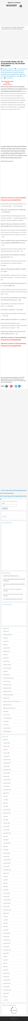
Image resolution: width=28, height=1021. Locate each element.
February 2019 (6, 893)
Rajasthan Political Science (9, 708)
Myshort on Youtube (14, 2)
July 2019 (5, 876)
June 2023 (5, 799)
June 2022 (5, 819)
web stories (6, 724)
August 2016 (6, 993)
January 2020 (6, 856)
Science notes (6, 714)
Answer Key (6, 631)
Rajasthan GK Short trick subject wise (12, 701)
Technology (6, 721)
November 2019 (6, 863)
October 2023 (6, 786)
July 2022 (5, 816)
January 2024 (6, 776)
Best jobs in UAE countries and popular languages (12, 589)
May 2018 (5, 923)
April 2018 (5, 926)
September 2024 (7, 769)
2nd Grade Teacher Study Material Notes (12, 71)
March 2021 (5, 839)
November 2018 (6, 903)
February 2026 (6, 743)
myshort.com (14, 1018)
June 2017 (5, 960)
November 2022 (6, 813)
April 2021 (5, 836)
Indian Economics (7, 664)
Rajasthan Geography (8, 694)
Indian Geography (7, 668)
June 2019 (5, 880)
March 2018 (5, 930)
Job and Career (6, 681)
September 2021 (7, 833)
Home (2, 27)
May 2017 (5, 963)
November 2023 (6, 783)
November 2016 (6, 983)
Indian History (6, 674)
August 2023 (6, 793)
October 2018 (6, 906)
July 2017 (5, 956)
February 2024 (6, 773)
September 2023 (7, 789)
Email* (9, 504)
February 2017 (6, 973)
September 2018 (7, 910)
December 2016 (6, 980)
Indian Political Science (8, 678)
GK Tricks (5, 654)
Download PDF (6, 648)
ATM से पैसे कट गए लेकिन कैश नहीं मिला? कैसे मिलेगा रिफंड (14, 585)
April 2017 (5, 966)
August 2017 (6, 953)
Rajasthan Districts (7, 691)
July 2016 (5, 996)
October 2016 (6, 986)
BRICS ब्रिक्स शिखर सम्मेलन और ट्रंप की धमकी (12, 599)
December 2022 (6, 809)
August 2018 (6, 913)
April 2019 (5, 886)
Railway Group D (15, 74)
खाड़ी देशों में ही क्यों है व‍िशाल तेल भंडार (11, 576)
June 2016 (5, 1000)
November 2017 (6, 943)
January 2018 (6, 936)
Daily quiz (7, 27)
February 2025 (6, 753)
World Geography (7, 731)
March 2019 (5, 890)
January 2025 (6, 756)
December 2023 (6, 779)
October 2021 (6, 829)
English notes (6, 651)
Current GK (5, 641)
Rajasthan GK (6, 698)
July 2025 (5, 749)
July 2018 (5, 916)
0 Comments (9, 78)
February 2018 (6, 933)
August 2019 (6, 873)
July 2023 (5, 796)
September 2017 (7, 950)
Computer (5, 638)
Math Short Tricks (7, 684)
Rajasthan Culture (7, 688)
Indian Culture (6, 661)
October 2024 (6, 766)
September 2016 (7, 990)
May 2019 (5, 883)
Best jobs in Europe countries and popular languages (13, 594)
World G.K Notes (7, 728)
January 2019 (6, 896)
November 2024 (6, 763)
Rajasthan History (7, 704)
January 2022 (6, 826)
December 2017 (6, 940)
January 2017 (6, 976)
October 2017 (6, 946)
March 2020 (5, 849)
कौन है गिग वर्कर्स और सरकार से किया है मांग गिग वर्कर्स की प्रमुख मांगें (14, 580)
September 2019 (7, 870)
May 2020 (5, 846)
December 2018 (6, 900)
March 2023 (5, 806)
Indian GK (11, 69)
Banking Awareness (7, 634)
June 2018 (5, 920)
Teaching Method (7, 718)
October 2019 (6, 866)
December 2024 (6, 759)
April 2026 (5, 739)
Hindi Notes (6, 658)
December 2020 (6, 843)
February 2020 (6, 853)
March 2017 (5, 970)
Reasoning (5, 711)
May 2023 (5, 803)
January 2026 (6, 746)
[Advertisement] (17, 17)
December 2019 (6, 859)
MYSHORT (11, 5)
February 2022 (6, 823)
